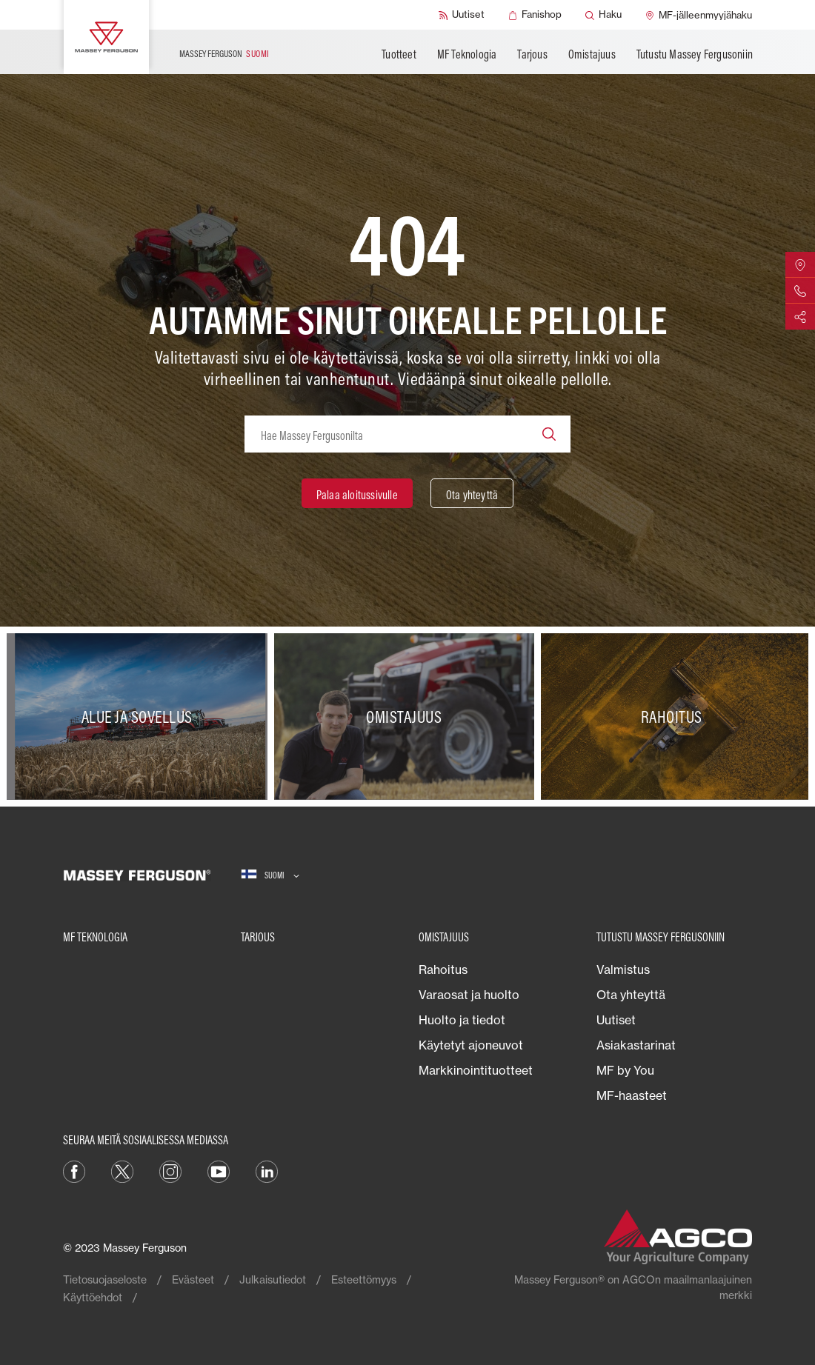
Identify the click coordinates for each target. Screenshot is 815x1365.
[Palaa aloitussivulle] (357, 493)
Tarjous (532, 54)
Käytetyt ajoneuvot (471, 1045)
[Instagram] (170, 1170)
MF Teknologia (467, 54)
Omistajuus (592, 54)
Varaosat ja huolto (469, 994)
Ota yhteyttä (630, 994)
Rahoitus (443, 969)
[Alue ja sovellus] (140, 716)
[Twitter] (122, 1170)
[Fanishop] (535, 15)
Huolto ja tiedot (462, 1019)
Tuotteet (399, 54)
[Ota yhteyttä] (471, 493)
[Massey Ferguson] (106, 37)
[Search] (549, 434)
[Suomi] (270, 875)
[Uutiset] (462, 15)
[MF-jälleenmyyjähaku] (698, 15)
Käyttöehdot (92, 1297)
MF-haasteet (631, 1095)
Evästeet (193, 1279)
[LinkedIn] (267, 1170)
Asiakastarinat (636, 1045)
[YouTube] (218, 1170)
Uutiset (616, 1019)
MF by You (625, 1070)
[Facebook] (74, 1170)
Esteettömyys (363, 1279)
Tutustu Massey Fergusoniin (694, 54)
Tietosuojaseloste (105, 1279)
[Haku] (603, 15)
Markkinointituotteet (476, 1070)
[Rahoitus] (674, 716)
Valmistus (623, 969)
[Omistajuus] (408, 716)
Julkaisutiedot (272, 1279)
